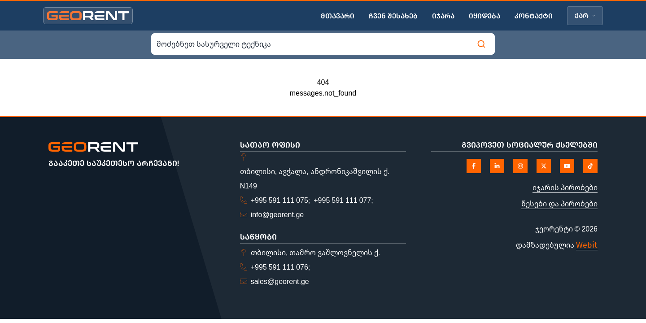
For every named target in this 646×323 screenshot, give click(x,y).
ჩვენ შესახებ (393, 16)
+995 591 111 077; (343, 200)
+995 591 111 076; (280, 267)
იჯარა (443, 16)
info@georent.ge (277, 214)
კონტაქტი (534, 16)
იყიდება (484, 16)
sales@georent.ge (280, 281)
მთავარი (337, 16)
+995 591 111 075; (280, 200)
